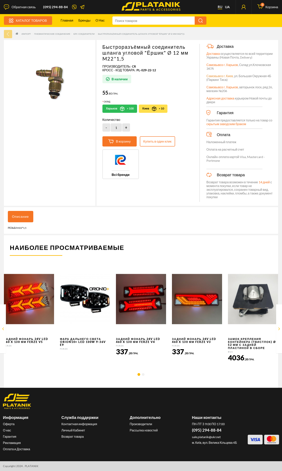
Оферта (8, 424)
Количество (111, 120)
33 (8, 34)
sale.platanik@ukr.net (206, 437)
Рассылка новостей (144, 430)
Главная (67, 20)
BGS (230, 352)
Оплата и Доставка (16, 449)
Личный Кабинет (73, 430)
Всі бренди (120, 175)
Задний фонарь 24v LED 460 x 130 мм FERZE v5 (26, 340)
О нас (100, 20)
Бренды (84, 20)
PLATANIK (32, 466)
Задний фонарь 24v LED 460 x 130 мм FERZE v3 (194, 340)
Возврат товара (72, 436)
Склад (107, 101)
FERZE (8, 345)
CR (134, 66)
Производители (141, 424)
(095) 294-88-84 (55, 7)
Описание (20, 216)
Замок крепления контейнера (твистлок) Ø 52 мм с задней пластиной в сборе (252, 343)
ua (227, 7)
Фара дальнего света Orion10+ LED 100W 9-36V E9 (83, 342)
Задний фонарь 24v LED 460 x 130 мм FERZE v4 (138, 340)
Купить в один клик (157, 141)
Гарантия (9, 436)
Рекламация (12, 443)
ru (220, 7)
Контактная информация (79, 424)
